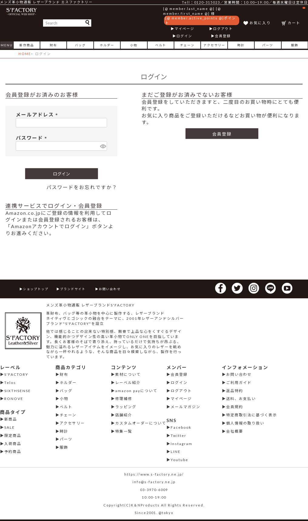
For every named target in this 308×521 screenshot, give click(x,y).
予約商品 (12, 451)
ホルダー (107, 45)
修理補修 (123, 398)
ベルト (160, 45)
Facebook (181, 427)
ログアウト (223, 29)
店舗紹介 (123, 415)
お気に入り (260, 23)
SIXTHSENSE (17, 390)
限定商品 (12, 435)
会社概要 (234, 431)
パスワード (32, 138)
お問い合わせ (110, 289)
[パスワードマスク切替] (103, 146)
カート (296, 16)
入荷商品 (12, 443)
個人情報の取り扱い (245, 423)
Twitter (178, 435)
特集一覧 (123, 431)
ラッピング (125, 407)
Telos (10, 382)
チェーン (187, 45)
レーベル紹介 (128, 382)
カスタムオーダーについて (140, 423)
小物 (133, 45)
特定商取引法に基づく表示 (251, 415)
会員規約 (234, 407)
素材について (128, 374)
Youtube (179, 459)
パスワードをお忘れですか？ (81, 187)
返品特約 (234, 390)
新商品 (10, 419)
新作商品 (26, 45)
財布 (53, 45)
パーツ (267, 45)
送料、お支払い (241, 398)
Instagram (181, 443)
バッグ (80, 45)
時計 (241, 45)
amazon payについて (136, 390)
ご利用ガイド (239, 382)
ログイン (184, 36)
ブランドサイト (72, 289)
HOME (24, 54)
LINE (176, 451)
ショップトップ (36, 289)
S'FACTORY (16, 374)
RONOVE (13, 398)
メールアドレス (38, 114)
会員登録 (223, 36)
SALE (9, 427)
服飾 (294, 45)
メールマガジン (185, 407)
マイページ (184, 29)
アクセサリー (214, 45)
